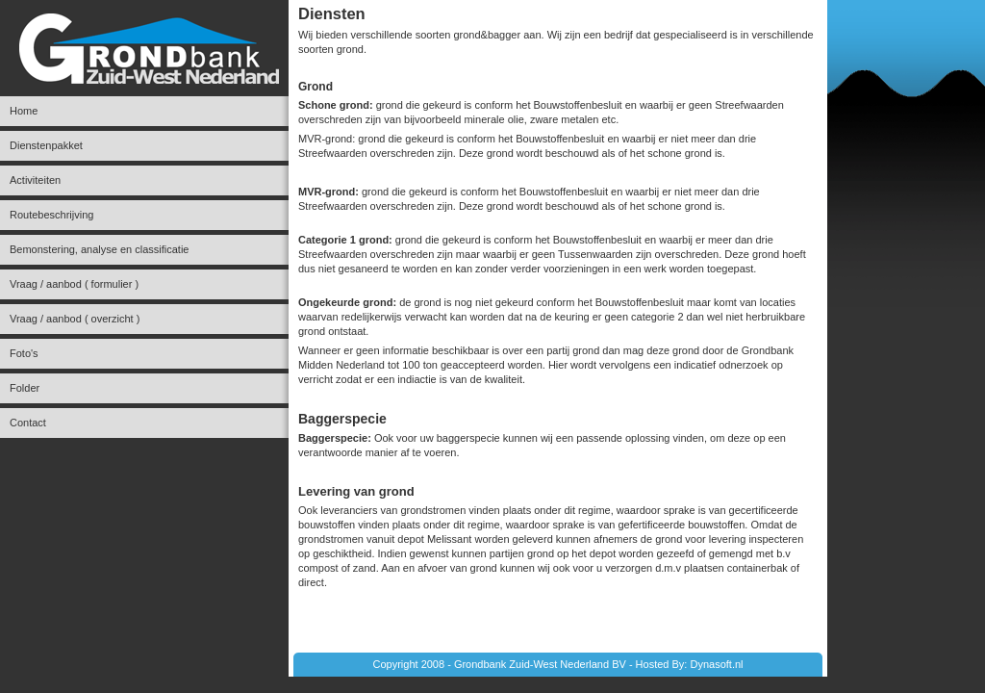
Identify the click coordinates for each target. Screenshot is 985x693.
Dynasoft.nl (716, 664)
